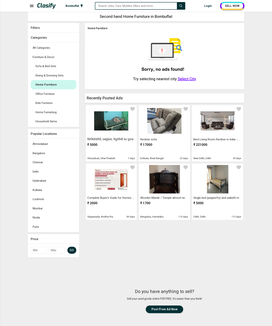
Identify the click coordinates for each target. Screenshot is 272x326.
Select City (187, 79)
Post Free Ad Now (164, 309)
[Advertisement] (164, 248)
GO (72, 250)
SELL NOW (232, 6)
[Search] (181, 5)
